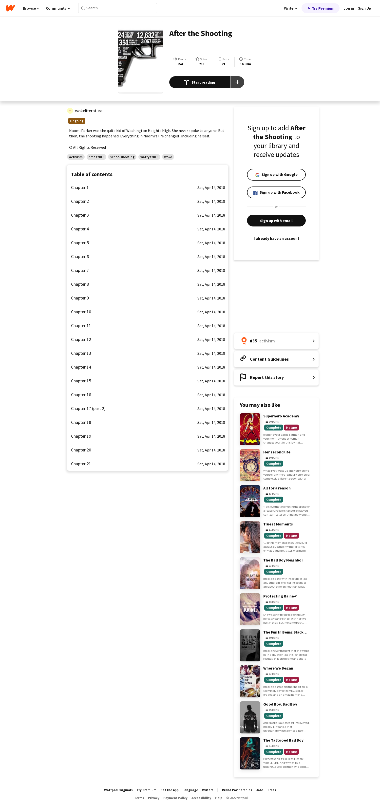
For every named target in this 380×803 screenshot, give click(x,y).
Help (218, 798)
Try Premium (320, 8)
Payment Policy (175, 798)
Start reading (199, 83)
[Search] (83, 8)
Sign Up (364, 8)
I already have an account (276, 238)
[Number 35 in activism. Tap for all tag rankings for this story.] (276, 341)
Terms (139, 798)
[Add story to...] (237, 82)
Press (271, 790)
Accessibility (201, 798)
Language (190, 790)
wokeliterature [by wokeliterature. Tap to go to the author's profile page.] (88, 110)
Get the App (169, 790)
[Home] (10, 8)
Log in (348, 8)
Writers (207, 790)
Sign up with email (276, 220)
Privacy (153, 798)
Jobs (260, 790)
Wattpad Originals (118, 790)
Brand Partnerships (237, 790)
